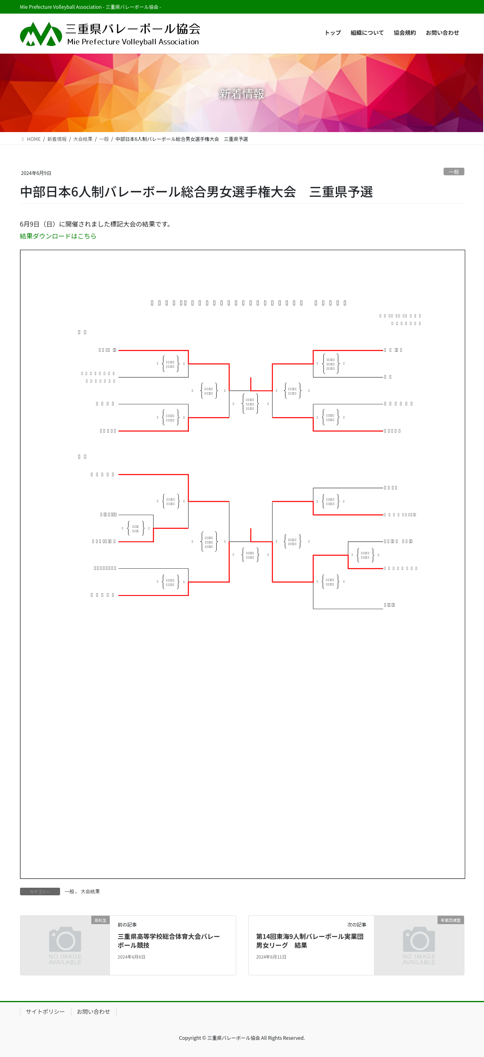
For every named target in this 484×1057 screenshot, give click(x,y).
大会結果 (90, 891)
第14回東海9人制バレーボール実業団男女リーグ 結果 (310, 940)
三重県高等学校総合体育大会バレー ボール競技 (169, 940)
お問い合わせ (93, 1011)
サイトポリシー (45, 1011)
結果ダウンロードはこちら (58, 236)
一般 (454, 171)
